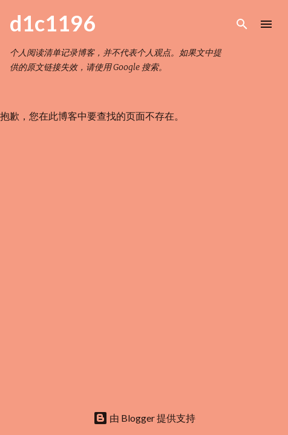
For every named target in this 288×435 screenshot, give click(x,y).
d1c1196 (53, 23)
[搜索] (242, 24)
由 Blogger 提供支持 (144, 418)
